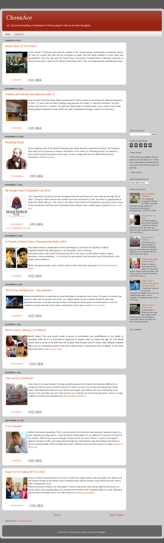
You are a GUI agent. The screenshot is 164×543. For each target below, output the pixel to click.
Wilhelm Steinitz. (47, 157)
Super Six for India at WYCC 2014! (25, 471)
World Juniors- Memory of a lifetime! (25, 330)
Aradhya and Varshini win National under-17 (30, 94)
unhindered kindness (76, 396)
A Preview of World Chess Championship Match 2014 (35, 241)
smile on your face (52, 349)
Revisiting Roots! (14, 142)
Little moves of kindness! (19, 378)
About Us (19, 34)
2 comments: (17, 80)
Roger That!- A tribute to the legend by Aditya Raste (149, 283)
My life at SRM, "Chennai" (148, 195)
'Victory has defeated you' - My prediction (28, 290)
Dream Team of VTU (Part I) (21, 46)
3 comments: (17, 128)
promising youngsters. (84, 492)
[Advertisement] (141, 81)
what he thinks (98, 305)
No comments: (17, 176)
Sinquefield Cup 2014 (21, 228)
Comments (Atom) (25, 521)
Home (8, 34)
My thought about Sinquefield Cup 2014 (27, 190)
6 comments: (17, 412)
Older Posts (116, 515)
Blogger (102, 532)
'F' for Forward (13, 426)
